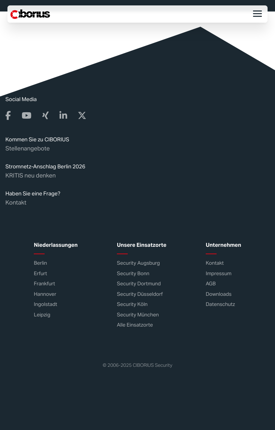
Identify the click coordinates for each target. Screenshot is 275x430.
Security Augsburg (138, 263)
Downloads (218, 294)
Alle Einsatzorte (135, 325)
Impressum (218, 273)
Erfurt (40, 273)
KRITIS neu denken (30, 175)
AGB (211, 284)
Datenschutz (220, 304)
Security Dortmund (139, 284)
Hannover (45, 294)
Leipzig (42, 315)
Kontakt (15, 202)
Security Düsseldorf (140, 294)
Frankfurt (44, 284)
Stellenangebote (27, 148)
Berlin (40, 263)
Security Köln (132, 304)
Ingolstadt (45, 304)
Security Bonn (133, 273)
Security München (138, 315)
